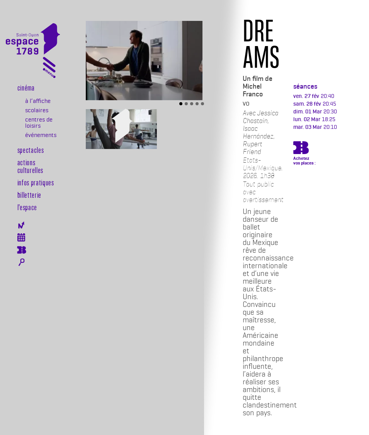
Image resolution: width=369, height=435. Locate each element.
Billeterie (21, 250)
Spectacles (30, 150)
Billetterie (29, 195)
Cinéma (26, 87)
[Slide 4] (197, 103)
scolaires (36, 110)
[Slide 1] (180, 103)
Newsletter (21, 225)
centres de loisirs (39, 122)
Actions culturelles (30, 166)
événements (40, 135)
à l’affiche (38, 101)
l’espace (27, 207)
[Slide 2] (186, 103)
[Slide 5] (202, 103)
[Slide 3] (191, 103)
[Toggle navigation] (49, 69)
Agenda (21, 237)
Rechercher (21, 262)
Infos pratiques (35, 182)
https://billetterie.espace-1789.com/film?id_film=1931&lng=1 (301, 149)
